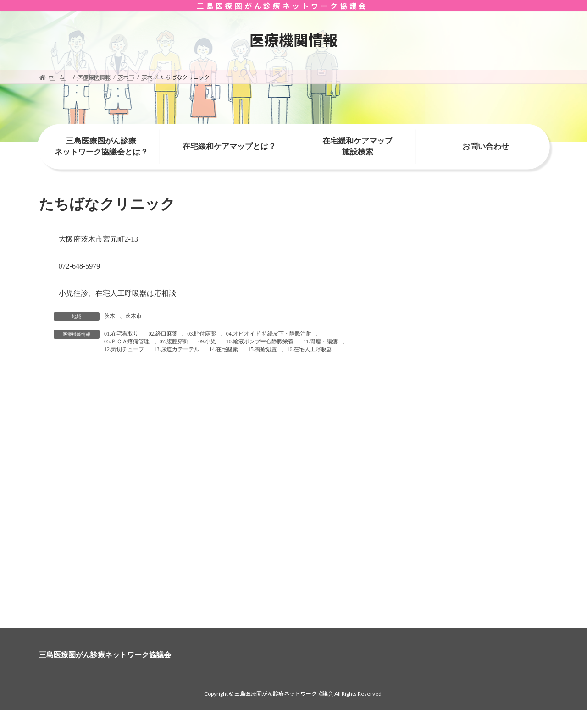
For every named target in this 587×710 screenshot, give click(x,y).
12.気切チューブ (124, 349)
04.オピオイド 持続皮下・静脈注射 (268, 333)
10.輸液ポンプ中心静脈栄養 (260, 341)
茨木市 (133, 316)
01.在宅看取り (121, 333)
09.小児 (207, 341)
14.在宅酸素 (223, 349)
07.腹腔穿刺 (174, 341)
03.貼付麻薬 (201, 333)
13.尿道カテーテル (176, 349)
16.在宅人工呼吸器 (309, 349)
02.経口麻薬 (163, 333)
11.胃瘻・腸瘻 (320, 341)
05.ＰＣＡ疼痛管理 (127, 341)
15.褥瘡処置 (262, 349)
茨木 (109, 316)
